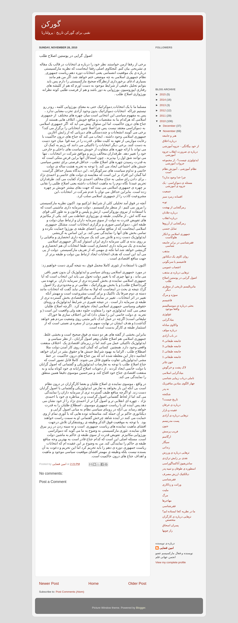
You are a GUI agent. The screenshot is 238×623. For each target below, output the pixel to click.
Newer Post (49, 583)
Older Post (137, 583)
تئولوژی (166, 314)
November (169, 131)
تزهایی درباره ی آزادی (175, 415)
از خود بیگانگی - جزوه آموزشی (180, 146)
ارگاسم (166, 436)
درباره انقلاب (169, 218)
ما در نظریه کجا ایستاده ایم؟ (179, 511)
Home (93, 583)
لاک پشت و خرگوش (174, 367)
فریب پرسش (170, 431)
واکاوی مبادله (170, 324)
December (169, 125)
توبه (164, 202)
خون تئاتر (167, 362)
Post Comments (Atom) (70, 591)
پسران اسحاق (170, 525)
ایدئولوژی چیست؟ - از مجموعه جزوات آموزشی (180, 162)
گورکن (51, 24)
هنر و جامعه (169, 135)
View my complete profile (170, 562)
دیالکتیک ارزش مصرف (175, 474)
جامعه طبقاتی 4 (171, 340)
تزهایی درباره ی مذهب (175, 272)
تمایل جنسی (169, 228)
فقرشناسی (169, 479)
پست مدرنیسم (171, 420)
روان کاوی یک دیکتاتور (175, 256)
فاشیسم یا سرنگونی (174, 261)
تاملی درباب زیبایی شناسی (178, 378)
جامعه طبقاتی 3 (171, 346)
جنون (165, 426)
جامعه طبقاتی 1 (171, 356)
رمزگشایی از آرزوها (174, 223)
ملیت (165, 490)
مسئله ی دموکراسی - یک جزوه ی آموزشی (177, 184)
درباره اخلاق (169, 140)
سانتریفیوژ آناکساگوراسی (177, 463)
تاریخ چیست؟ (170, 399)
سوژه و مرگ (170, 295)
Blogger (140, 607)
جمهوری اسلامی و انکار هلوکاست (176, 236)
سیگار (165, 442)
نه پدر (165, 388)
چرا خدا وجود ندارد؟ (174, 177)
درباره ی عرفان (171, 404)
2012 (163, 110)
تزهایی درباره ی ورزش (175, 452)
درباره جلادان (170, 212)
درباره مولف (169, 330)
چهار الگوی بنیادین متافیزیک (178, 383)
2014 (163, 99)
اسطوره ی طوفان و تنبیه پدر (179, 468)
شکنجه (166, 394)
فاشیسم (167, 300)
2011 (163, 115)
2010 (163, 121)
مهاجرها (167, 500)
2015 (163, 94)
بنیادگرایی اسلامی (173, 372)
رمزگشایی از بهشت (174, 207)
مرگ (165, 495)
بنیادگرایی (168, 319)
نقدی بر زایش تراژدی (175, 458)
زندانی (166, 447)
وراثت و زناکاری (172, 484)
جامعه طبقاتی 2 (171, 351)
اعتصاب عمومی (171, 267)
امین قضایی (166, 548)
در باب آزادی (169, 335)
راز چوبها (167, 530)
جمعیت (166, 191)
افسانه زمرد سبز (172, 196)
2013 (163, 105)
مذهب (166, 251)
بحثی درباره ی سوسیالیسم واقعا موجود (177, 307)
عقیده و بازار (169, 410)
